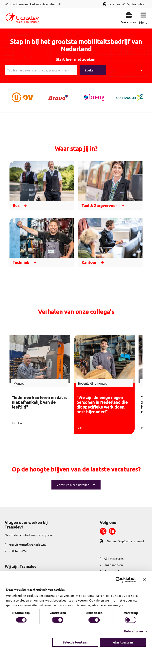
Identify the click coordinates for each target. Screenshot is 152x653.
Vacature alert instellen (73, 485)
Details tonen (133, 631)
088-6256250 (16, 550)
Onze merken (111, 565)
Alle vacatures (112, 558)
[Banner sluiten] (144, 579)
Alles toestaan (123, 642)
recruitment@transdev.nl (25, 544)
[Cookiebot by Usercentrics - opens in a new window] (118, 580)
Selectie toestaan (75, 642)
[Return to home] (22, 18)
